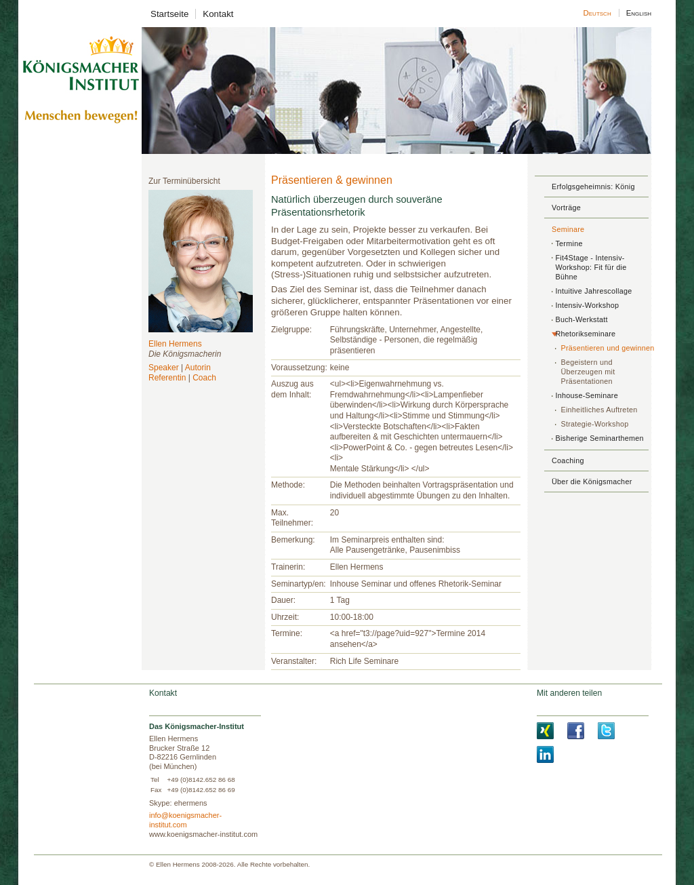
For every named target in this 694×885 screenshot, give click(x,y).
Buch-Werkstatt (581, 319)
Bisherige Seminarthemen (599, 438)
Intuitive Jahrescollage (593, 291)
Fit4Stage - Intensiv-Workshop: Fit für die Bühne (590, 267)
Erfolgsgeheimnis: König (593, 186)
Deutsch (597, 13)
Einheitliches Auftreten (598, 410)
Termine (568, 243)
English (638, 13)
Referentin (167, 377)
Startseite (169, 14)
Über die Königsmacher (592, 481)
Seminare (568, 229)
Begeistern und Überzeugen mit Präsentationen (587, 371)
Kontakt (218, 14)
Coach (204, 377)
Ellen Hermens (175, 344)
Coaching (568, 460)
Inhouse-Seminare (586, 395)
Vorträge (566, 207)
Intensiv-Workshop (587, 305)
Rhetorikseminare (585, 334)
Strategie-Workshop (594, 424)
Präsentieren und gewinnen (607, 348)
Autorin (198, 367)
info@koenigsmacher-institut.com (185, 820)
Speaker (163, 367)
